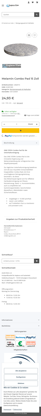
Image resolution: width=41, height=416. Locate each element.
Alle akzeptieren (20, 371)
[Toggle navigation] (3, 4)
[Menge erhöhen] (36, 124)
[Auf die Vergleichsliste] (29, 35)
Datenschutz (17, 409)
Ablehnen (21, 383)
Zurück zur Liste (8, 23)
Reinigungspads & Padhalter (20, 89)
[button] (29, 2)
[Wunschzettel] (33, 2)
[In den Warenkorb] (3, 30)
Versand (20, 103)
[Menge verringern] (4, 124)
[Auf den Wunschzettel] (34, 35)
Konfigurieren (21, 377)
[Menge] (17, 124)
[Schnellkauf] (18, 261)
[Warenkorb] (37, 2)
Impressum (7, 409)
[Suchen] (18, 14)
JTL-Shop (24, 413)
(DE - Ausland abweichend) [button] (11, 114)
